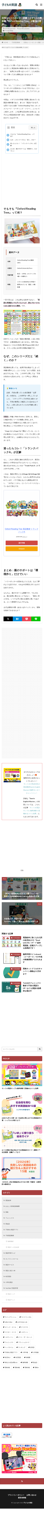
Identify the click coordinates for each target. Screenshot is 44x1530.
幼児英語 (8, 1276)
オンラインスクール (12, 1259)
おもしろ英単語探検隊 (13, 1206)
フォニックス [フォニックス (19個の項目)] (9, 1342)
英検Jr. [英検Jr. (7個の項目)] (37, 1367)
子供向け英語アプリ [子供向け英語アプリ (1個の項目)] (11, 1352)
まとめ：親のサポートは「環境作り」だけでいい (22, 150)
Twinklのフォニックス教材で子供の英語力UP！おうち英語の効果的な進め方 (32, 987)
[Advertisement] (22, 178)
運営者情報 (22, 1498)
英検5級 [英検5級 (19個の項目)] (27, 1367)
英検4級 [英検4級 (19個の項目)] (17, 1367)
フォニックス (10, 1218)
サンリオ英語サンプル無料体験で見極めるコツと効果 (20, 1088)
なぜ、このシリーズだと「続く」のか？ (21, 140)
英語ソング (11, 1294)
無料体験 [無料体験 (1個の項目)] (25, 1362)
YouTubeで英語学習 (12, 1288)
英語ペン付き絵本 (13, 1247)
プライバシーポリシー (16, 1495)
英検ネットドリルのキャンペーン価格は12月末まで (32, 971)
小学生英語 (9, 1282)
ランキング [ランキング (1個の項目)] (21, 1347)
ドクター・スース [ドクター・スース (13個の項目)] (10, 1332)
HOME (6, 42)
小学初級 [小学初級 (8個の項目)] (36, 1352)
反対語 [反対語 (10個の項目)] (32, 1347)
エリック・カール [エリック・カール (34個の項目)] (10, 1327)
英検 (7, 1212)
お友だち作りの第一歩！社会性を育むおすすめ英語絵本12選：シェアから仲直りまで (22, 1119)
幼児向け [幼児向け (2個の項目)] (7, 1357)
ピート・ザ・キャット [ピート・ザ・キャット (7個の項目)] (25, 1337)
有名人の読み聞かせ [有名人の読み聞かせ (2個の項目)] (11, 1362)
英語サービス (10, 1265)
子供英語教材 (9, 31)
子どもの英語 (28, 1503)
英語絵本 (8, 1200)
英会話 (8, 1224)
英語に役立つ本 (10, 1270)
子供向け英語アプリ (12, 1230)
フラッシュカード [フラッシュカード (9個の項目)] (23, 1342)
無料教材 (10, 1241)
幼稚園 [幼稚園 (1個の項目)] (28, 1357)
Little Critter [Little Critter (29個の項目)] (8, 1322)
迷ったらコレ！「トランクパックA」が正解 (22, 144)
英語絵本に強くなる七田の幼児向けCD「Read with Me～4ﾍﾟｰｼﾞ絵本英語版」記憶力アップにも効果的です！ (32, 942)
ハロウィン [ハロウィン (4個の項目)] (24, 1332)
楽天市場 (22, 543)
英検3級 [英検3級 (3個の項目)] (7, 1367)
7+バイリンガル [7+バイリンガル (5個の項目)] (26, 1317)
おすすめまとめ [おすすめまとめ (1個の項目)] (22, 1322)
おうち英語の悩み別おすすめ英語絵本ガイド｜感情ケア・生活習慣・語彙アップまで (21, 1151)
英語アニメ (11, 1300)
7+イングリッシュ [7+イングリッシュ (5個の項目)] (10, 1317)
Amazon (22, 549)
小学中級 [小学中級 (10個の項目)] (25, 1352)
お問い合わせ (31, 1495)
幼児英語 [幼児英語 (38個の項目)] (18, 1357)
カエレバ (24, 536)
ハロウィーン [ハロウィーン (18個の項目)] (9, 1337)
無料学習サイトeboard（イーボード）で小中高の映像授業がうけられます (32, 958)
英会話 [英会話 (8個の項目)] (35, 1362)
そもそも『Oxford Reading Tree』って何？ (21, 135)
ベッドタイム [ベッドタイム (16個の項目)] (9, 1347)
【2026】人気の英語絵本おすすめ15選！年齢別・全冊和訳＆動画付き (21, 1183)
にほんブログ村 (7, 1437)
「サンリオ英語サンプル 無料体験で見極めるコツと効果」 (31, 811)
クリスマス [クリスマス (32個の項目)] (24, 1327)
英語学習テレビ (10, 1253)
